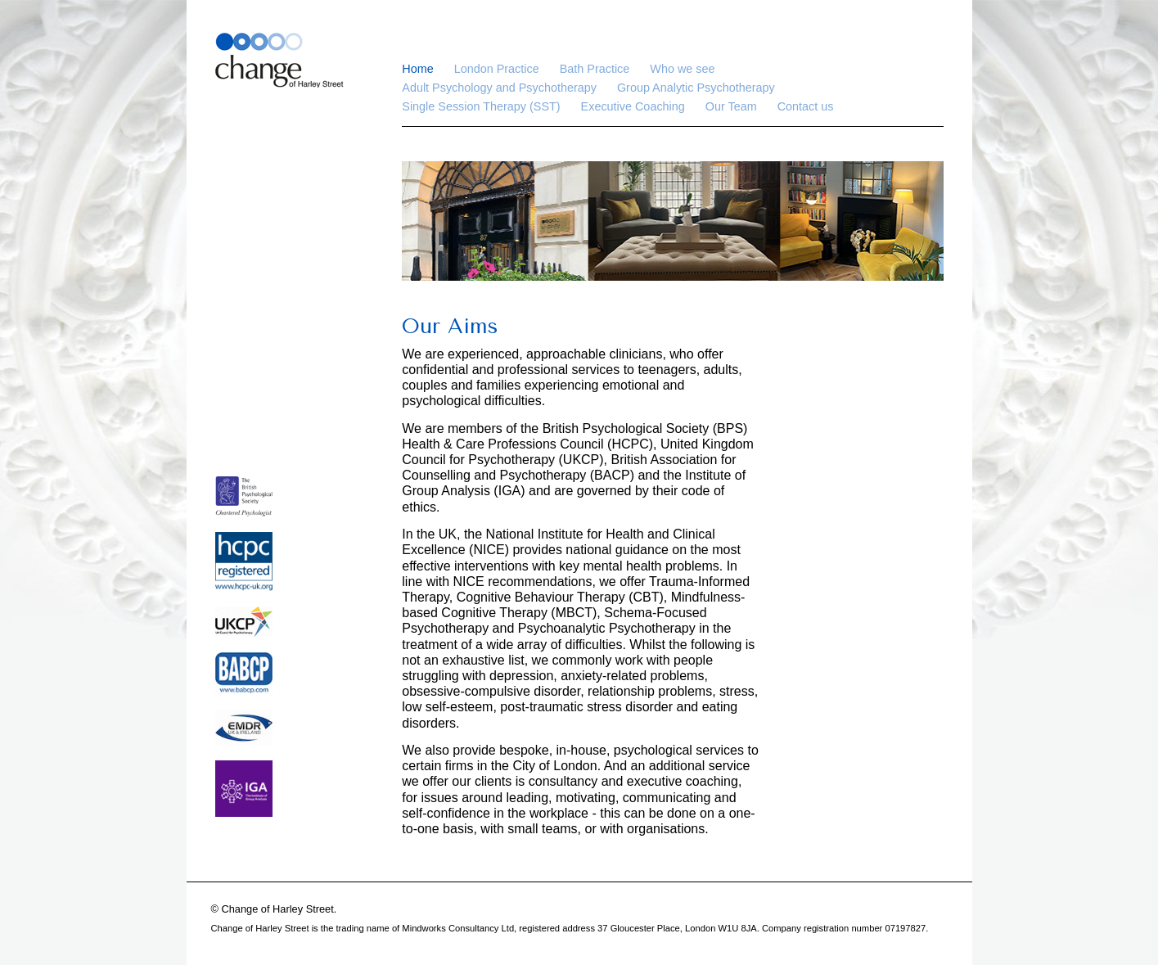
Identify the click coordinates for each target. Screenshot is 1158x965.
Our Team (731, 106)
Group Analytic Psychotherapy (696, 87)
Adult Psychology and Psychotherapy (499, 87)
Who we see (682, 68)
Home (417, 68)
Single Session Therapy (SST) (481, 106)
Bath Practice (595, 68)
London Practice (496, 68)
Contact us (805, 106)
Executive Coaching (633, 106)
